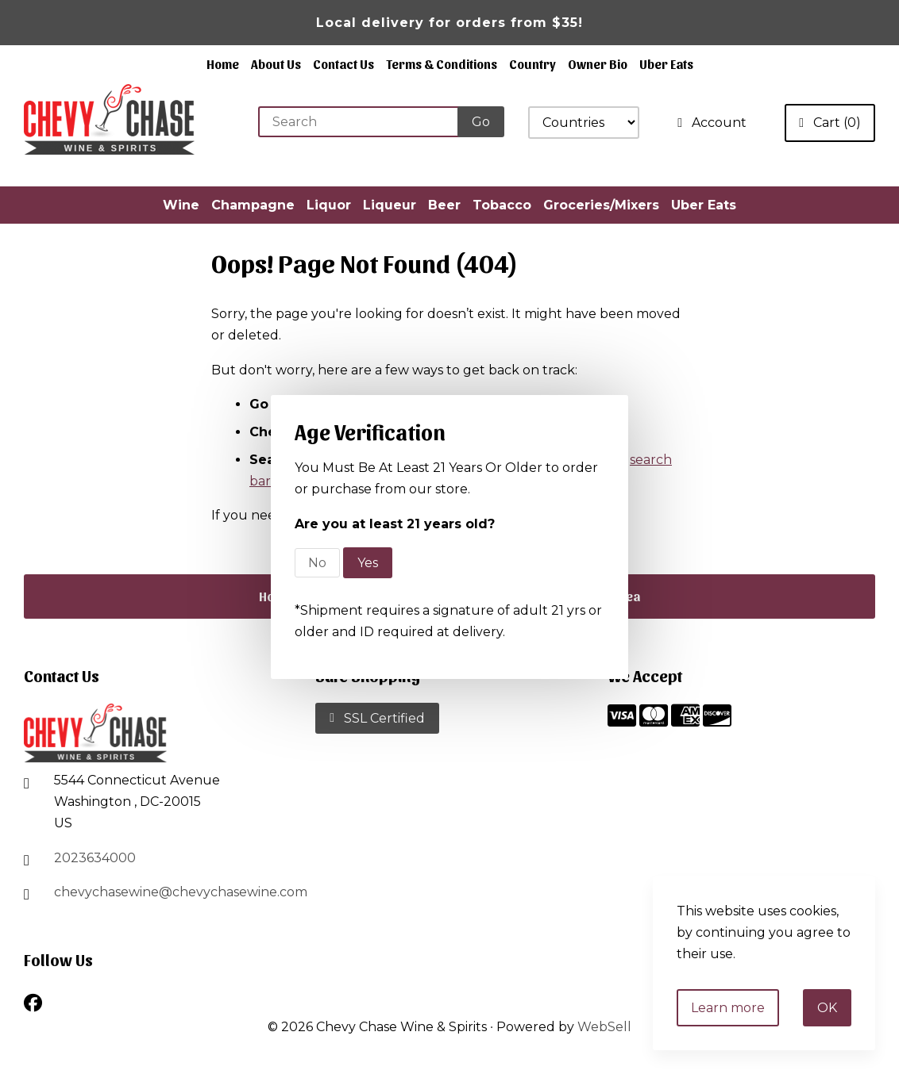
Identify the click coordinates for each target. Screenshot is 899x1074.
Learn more (728, 1007)
